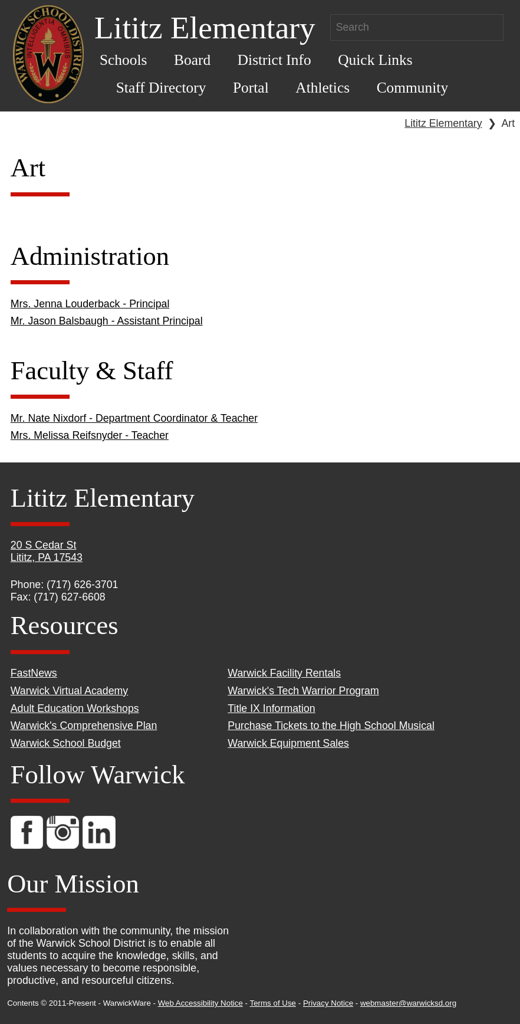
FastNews (34, 673)
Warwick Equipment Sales (288, 743)
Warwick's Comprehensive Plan (84, 725)
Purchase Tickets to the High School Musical (331, 725)
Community (412, 87)
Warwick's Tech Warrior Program (303, 691)
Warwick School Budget (66, 743)
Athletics (322, 87)
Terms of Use (273, 1003)
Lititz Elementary (443, 123)
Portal (251, 87)
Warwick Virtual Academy (69, 691)
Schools (123, 59)
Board (192, 59)
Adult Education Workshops (75, 708)
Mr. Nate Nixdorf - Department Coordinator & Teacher (134, 418)
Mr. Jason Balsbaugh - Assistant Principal (107, 321)
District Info (274, 59)
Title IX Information (271, 708)
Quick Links (375, 59)
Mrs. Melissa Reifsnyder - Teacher (90, 435)
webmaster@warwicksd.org (408, 1003)
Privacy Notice (328, 1003)
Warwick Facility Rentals (284, 673)
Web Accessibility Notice (200, 1003)
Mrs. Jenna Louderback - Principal (90, 304)
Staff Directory (161, 87)
